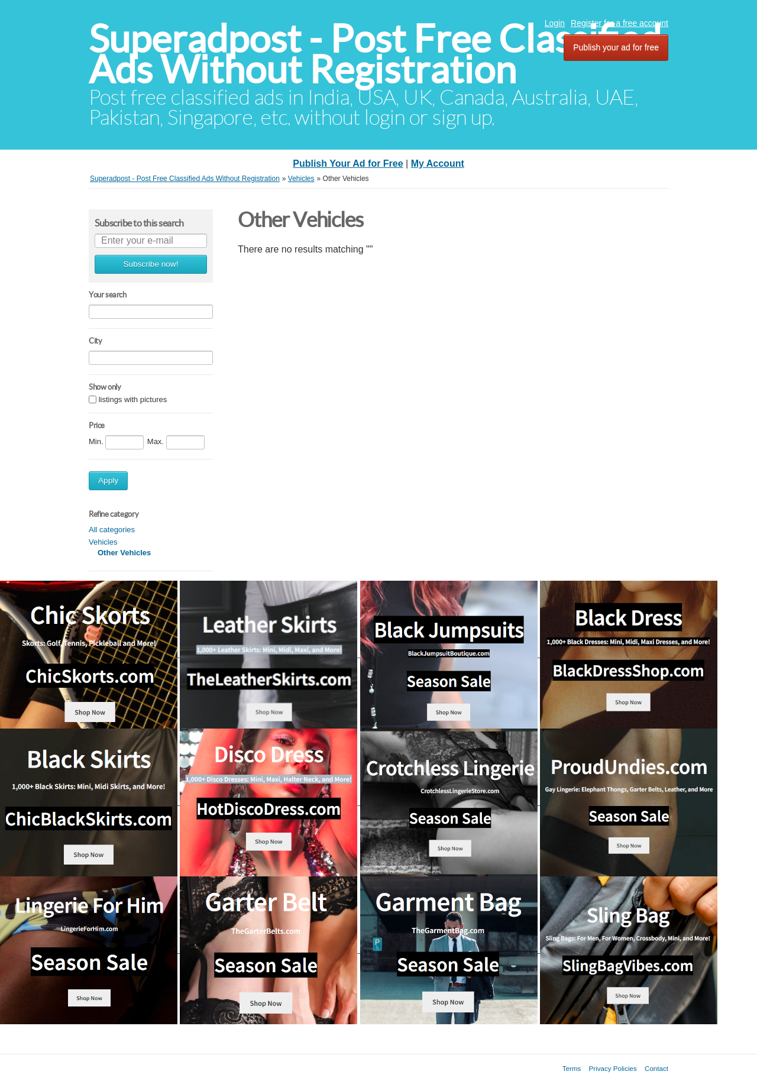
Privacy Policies (613, 1068)
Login (555, 23)
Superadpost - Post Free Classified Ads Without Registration (375, 54)
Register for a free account (619, 23)
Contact (656, 1068)
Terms (571, 1068)
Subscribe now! (151, 264)
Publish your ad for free (616, 47)
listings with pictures (133, 400)
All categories (112, 529)
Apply (108, 480)
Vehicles (103, 542)
